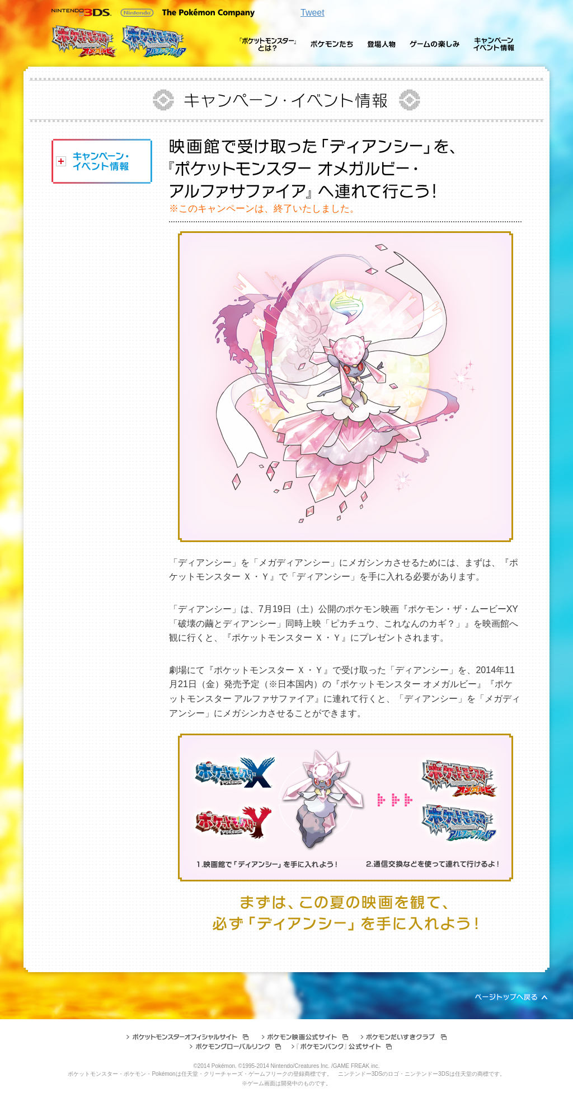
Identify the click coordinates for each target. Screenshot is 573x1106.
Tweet (312, 12)
